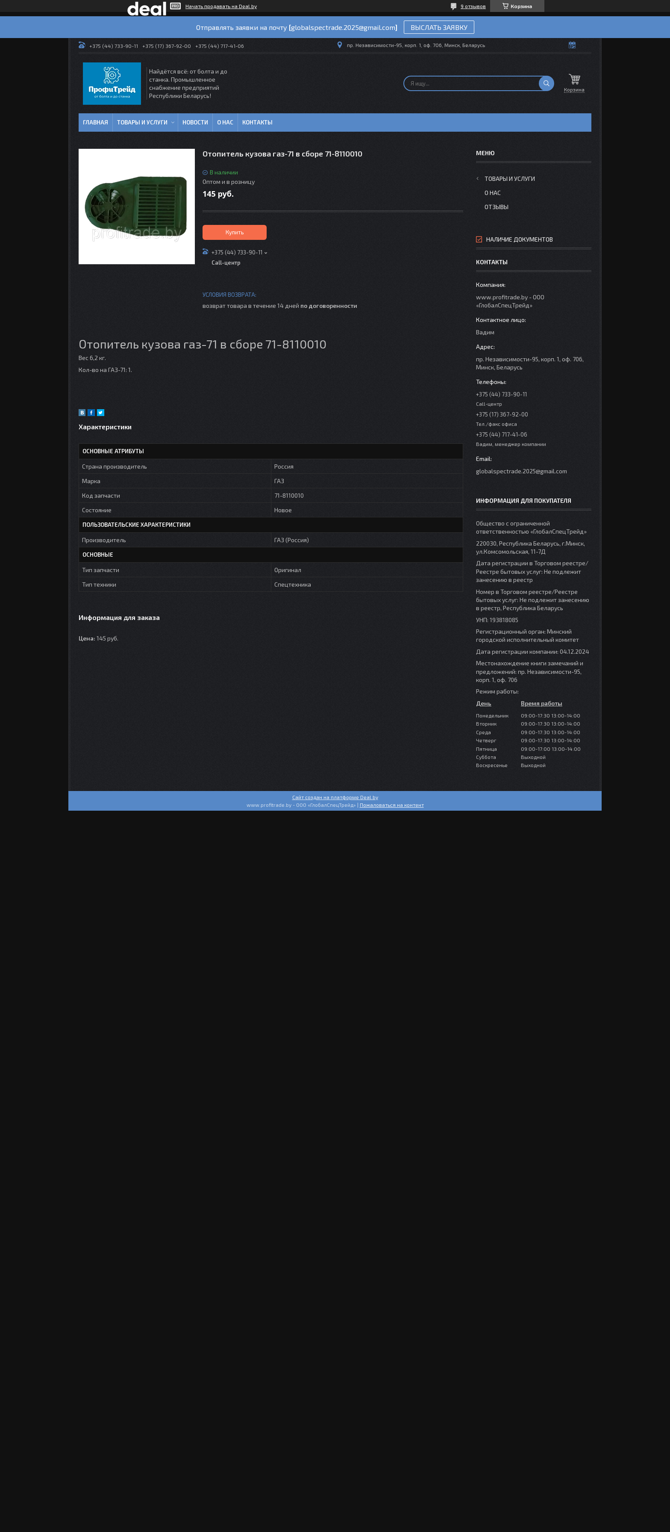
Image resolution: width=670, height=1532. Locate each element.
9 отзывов (473, 6)
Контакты (257, 122)
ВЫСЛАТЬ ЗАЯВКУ (439, 27)
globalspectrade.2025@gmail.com (521, 471)
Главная (95, 122)
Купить (235, 232)
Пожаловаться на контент (392, 805)
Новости (195, 122)
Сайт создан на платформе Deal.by (335, 797)
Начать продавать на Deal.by (221, 6)
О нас (225, 122)
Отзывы (496, 206)
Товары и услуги (142, 122)
